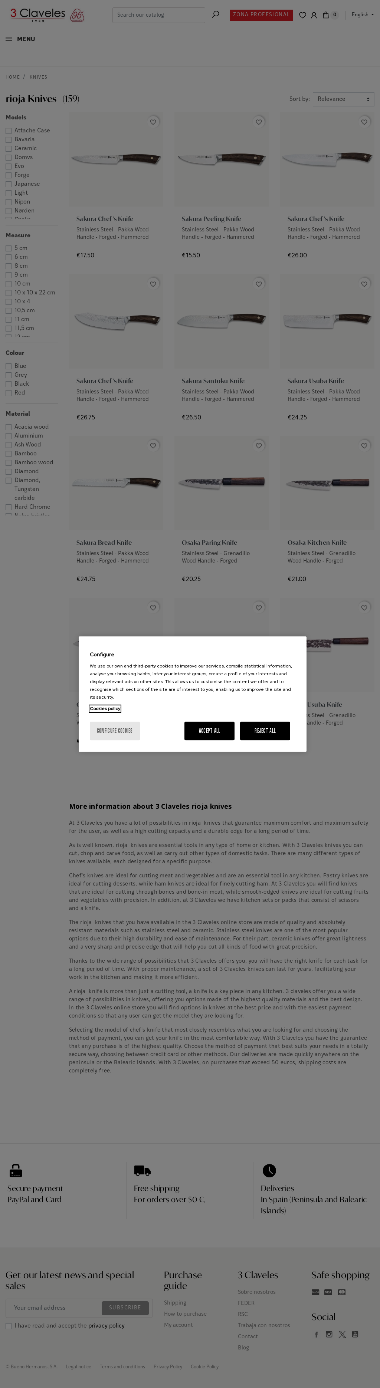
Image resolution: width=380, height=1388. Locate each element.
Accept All (209, 731)
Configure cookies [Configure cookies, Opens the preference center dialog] (115, 731)
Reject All (265, 731)
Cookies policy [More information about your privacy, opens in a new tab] (105, 709)
